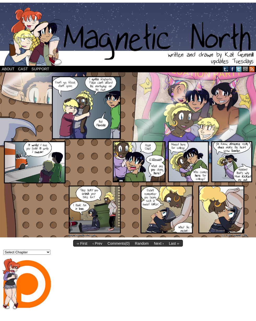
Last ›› (174, 243)
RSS (252, 69)
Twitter (239, 69)
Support (40, 69)
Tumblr (226, 69)
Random (142, 243)
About (8, 69)
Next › (159, 243)
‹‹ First (82, 243)
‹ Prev (97, 243)
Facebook (232, 69)
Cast (23, 69)
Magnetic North (128, 34)
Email (245, 69)
